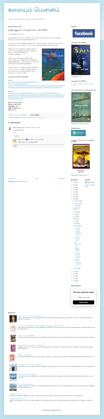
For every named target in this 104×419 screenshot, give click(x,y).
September (77, 208)
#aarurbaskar (16, 117)
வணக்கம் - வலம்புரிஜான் (77, 239)
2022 (74, 192)
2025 (74, 185)
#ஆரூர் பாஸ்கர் (33, 117)
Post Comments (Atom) (21, 181)
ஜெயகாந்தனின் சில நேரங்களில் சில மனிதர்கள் (31, 345)
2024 (74, 187)
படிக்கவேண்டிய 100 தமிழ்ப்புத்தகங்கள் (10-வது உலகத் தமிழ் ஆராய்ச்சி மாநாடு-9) (40, 326)
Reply (14, 132)
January (76, 268)
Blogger (59, 410)
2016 (74, 276)
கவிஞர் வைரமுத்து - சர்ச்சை (17, 398)
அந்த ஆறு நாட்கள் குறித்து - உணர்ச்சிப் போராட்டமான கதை (77, 231)
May (75, 219)
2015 (74, 278)
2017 (74, 273)
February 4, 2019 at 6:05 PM (32, 127)
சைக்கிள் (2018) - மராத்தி (77, 249)
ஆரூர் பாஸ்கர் (21, 139)
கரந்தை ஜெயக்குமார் (18, 127)
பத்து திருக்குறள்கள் (77, 244)
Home (36, 178)
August (76, 212)
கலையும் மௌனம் (34, 9)
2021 (74, 194)
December (77, 201)
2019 (74, 199)
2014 (74, 280)
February (76, 226)
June (75, 216)
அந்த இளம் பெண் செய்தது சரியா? (27, 374)
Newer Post (11, 178)
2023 (74, 189)
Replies (17, 136)
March (76, 223)
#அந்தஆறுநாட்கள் (24, 117)
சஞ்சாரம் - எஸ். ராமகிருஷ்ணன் (26, 335)
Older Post (61, 178)
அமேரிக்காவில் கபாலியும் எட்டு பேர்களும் (30, 364)
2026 (74, 182)
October (76, 205)
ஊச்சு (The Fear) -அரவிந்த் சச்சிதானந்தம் (77, 262)
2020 (74, 196)
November (77, 203)
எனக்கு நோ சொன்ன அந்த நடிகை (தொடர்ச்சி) (30, 316)
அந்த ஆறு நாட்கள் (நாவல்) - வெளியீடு (77, 255)
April (75, 221)
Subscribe (83, 302)
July (75, 214)
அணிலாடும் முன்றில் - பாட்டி (18, 394)
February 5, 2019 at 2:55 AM (35, 139)
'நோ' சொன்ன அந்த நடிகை (25, 384)
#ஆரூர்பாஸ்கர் (41, 117)
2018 (74, 271)
